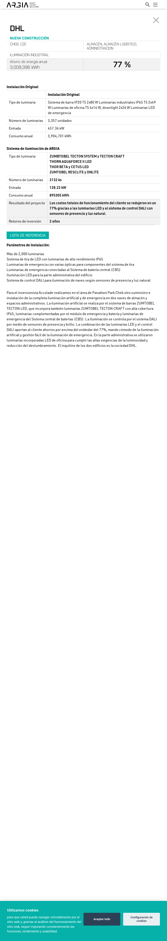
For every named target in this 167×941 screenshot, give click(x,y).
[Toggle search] (148, 4)
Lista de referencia (28, 235)
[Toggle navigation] (155, 4)
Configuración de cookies (141, 919)
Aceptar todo (102, 919)
